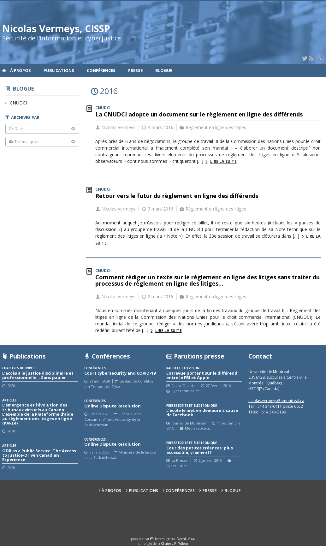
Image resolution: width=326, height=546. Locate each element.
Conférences (101, 70)
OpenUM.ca (185, 539)
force (162, 539)
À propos (20, 70)
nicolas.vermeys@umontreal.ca (276, 400)
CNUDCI (18, 103)
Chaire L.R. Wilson (174, 543)
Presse (135, 70)
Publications (59, 70)
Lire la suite (223, 161)
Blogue (163, 70)
